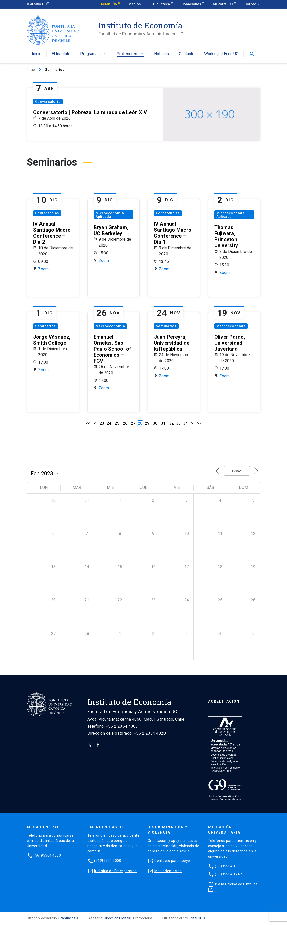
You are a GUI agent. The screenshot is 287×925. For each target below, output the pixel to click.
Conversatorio (48, 102)
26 (125, 423)
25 (117, 423)
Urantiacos (66, 918)
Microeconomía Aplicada (110, 215)
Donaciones (191, 4)
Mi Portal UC (223, 4)
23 (102, 423)
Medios (136, 4)
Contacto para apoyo (172, 861)
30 (155, 423)
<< (88, 423)
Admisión (109, 4)
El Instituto (61, 54)
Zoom (43, 269)
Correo (252, 4)
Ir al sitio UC (37, 4)
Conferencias (47, 213)
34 (185, 423)
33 (178, 423)
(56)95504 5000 (107, 861)
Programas (93, 54)
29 (147, 423)
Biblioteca (162, 4)
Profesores (130, 54)
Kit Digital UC (192, 918)
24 (109, 423)
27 (133, 423)
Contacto (186, 54)
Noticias (161, 54)
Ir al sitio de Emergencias (115, 871)
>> (199, 423)
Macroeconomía (110, 326)
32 (171, 423)
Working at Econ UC (221, 54)
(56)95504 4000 (47, 855)
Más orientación (168, 871)
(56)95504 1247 (228, 874)
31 (163, 423)
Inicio (37, 54)
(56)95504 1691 (228, 866)
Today (237, 471)
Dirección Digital (116, 918)
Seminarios (45, 326)
